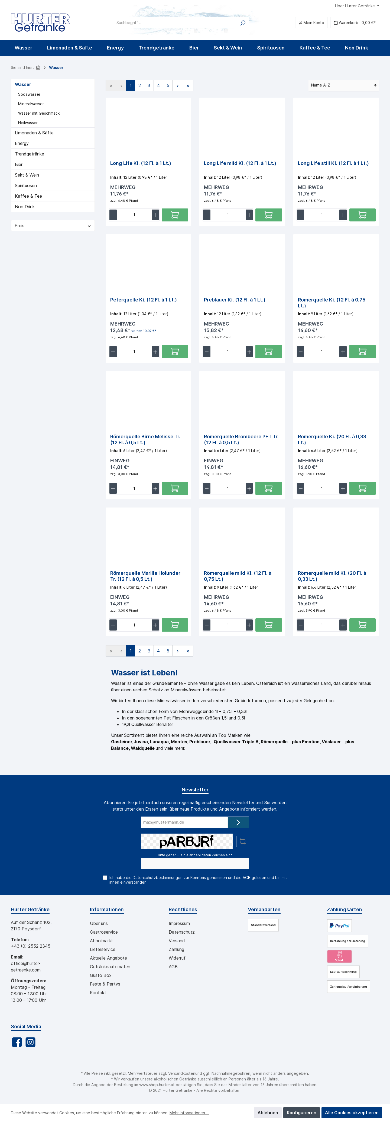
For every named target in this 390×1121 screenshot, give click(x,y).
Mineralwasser (31, 103)
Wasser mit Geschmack (39, 113)
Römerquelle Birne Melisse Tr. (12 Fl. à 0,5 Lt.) (145, 441)
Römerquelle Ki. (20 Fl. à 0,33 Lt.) (332, 441)
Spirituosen (26, 185)
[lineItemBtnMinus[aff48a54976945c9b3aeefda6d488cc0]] (206, 627)
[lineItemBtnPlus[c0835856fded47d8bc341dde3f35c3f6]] (155, 627)
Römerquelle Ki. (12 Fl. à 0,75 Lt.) (331, 303)
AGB (247, 877)
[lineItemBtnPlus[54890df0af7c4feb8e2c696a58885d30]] (249, 353)
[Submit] (238, 822)
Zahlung (176, 949)
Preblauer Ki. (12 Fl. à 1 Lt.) (234, 300)
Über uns (99, 923)
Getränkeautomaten (110, 966)
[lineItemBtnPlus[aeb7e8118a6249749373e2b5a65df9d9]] (343, 627)
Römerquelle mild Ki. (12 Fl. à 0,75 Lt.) (237, 578)
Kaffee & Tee (28, 196)
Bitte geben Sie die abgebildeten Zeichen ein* (195, 855)
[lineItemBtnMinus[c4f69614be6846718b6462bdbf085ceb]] (300, 490)
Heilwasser (28, 122)
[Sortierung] (343, 85)
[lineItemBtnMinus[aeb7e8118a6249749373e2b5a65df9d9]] (300, 627)
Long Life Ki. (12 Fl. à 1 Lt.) (140, 163)
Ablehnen (268, 1112)
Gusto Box (101, 975)
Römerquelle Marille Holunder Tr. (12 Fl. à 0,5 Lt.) (145, 578)
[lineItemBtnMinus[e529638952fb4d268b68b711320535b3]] (113, 490)
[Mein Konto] (311, 22)
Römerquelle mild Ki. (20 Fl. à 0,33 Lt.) (332, 578)
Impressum (179, 923)
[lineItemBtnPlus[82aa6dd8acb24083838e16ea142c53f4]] (249, 215)
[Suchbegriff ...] (175, 22)
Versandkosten (181, 1073)
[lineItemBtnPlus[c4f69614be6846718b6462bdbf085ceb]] (343, 490)
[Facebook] (17, 1042)
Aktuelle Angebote (108, 958)
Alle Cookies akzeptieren (352, 1112)
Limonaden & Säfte (34, 132)
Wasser (23, 84)
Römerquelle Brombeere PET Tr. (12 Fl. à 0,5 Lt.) (241, 441)
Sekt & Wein (27, 175)
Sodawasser (29, 94)
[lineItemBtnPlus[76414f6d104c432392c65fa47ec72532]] (155, 353)
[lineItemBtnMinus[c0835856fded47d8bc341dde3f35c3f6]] (113, 627)
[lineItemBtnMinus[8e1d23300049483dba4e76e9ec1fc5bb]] (300, 353)
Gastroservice (104, 932)
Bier (18, 164)
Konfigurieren (301, 1112)
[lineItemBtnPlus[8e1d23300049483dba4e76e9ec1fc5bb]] (343, 353)
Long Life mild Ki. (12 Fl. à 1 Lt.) (240, 163)
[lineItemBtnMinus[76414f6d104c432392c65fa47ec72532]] (113, 353)
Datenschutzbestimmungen (158, 877)
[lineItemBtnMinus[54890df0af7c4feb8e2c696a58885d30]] (206, 353)
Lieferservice (102, 949)
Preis (53, 225)
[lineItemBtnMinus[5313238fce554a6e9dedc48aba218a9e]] (113, 215)
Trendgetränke (29, 154)
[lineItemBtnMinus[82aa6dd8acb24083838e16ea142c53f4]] (206, 215)
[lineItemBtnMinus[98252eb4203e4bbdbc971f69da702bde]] (206, 490)
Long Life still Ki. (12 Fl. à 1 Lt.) (333, 163)
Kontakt (98, 992)
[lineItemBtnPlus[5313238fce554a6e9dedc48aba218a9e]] (155, 215)
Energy (22, 143)
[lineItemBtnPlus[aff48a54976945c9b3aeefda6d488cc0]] (249, 627)
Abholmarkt (101, 940)
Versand (177, 940)
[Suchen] (242, 22)
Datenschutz (182, 932)
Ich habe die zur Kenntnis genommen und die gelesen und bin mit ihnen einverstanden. (198, 879)
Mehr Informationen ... (189, 1112)
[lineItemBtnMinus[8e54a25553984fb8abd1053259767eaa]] (300, 215)
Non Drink (25, 206)
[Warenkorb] (354, 22)
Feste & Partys (105, 984)
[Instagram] (30, 1042)
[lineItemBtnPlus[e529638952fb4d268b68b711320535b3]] (155, 490)
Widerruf (177, 958)
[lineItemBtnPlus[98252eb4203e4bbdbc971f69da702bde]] (249, 490)
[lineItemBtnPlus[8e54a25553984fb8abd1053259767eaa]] (343, 215)
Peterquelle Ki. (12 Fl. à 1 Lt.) (143, 300)
